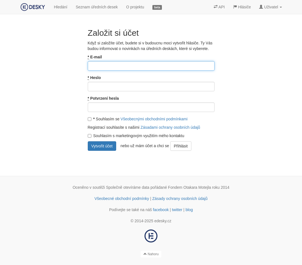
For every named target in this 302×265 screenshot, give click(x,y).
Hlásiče (242, 7)
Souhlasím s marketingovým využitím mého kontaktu (136, 135)
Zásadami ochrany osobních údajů (170, 127)
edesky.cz (162, 221)
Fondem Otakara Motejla (189, 187)
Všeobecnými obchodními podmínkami (154, 119)
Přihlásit (181, 146)
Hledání (60, 7)
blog (189, 209)
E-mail (95, 57)
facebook (161, 209)
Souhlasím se (138, 119)
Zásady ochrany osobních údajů (180, 198)
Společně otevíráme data (128, 187)
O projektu (135, 7)
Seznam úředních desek (97, 7)
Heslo (94, 77)
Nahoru (151, 254)
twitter (177, 209)
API (219, 7)
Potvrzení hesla (103, 98)
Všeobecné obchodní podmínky (121, 198)
